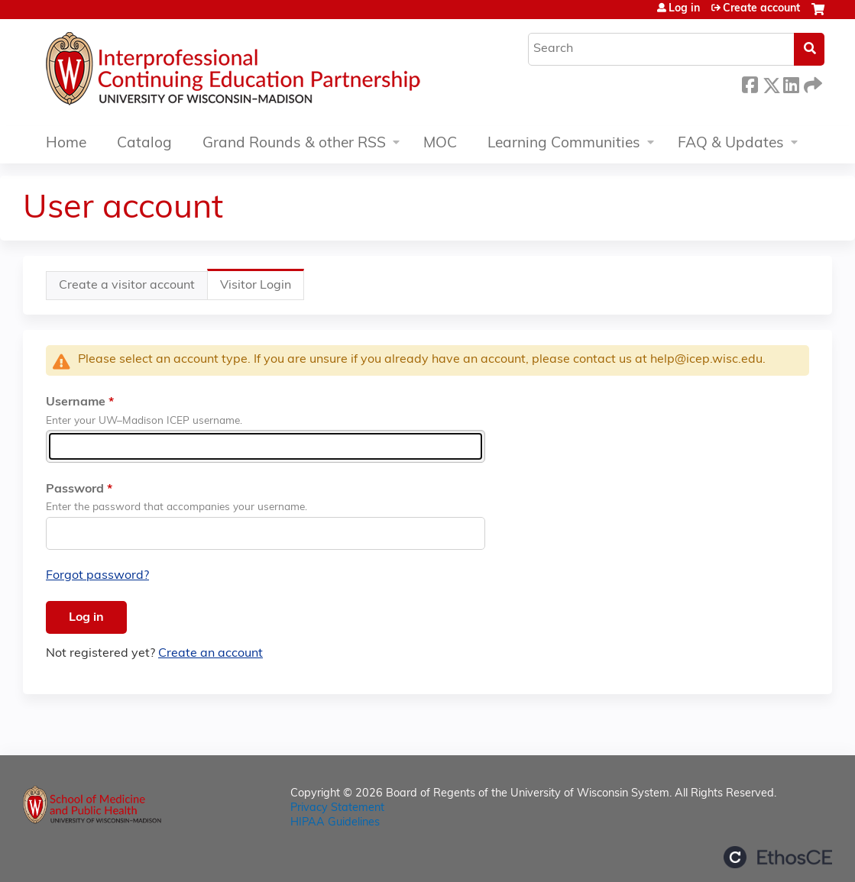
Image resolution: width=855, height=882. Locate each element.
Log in (684, 9)
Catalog (144, 144)
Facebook (749, 82)
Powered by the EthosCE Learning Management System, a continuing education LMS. (778, 857)
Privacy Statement (337, 808)
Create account (761, 9)
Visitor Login (262, 289)
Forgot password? (97, 576)
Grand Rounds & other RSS (294, 144)
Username (75, 402)
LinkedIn (790, 82)
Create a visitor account (127, 285)
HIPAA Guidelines (335, 823)
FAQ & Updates (731, 144)
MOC (440, 144)
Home (66, 144)
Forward (811, 82)
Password (75, 489)
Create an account (210, 654)
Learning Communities (563, 144)
